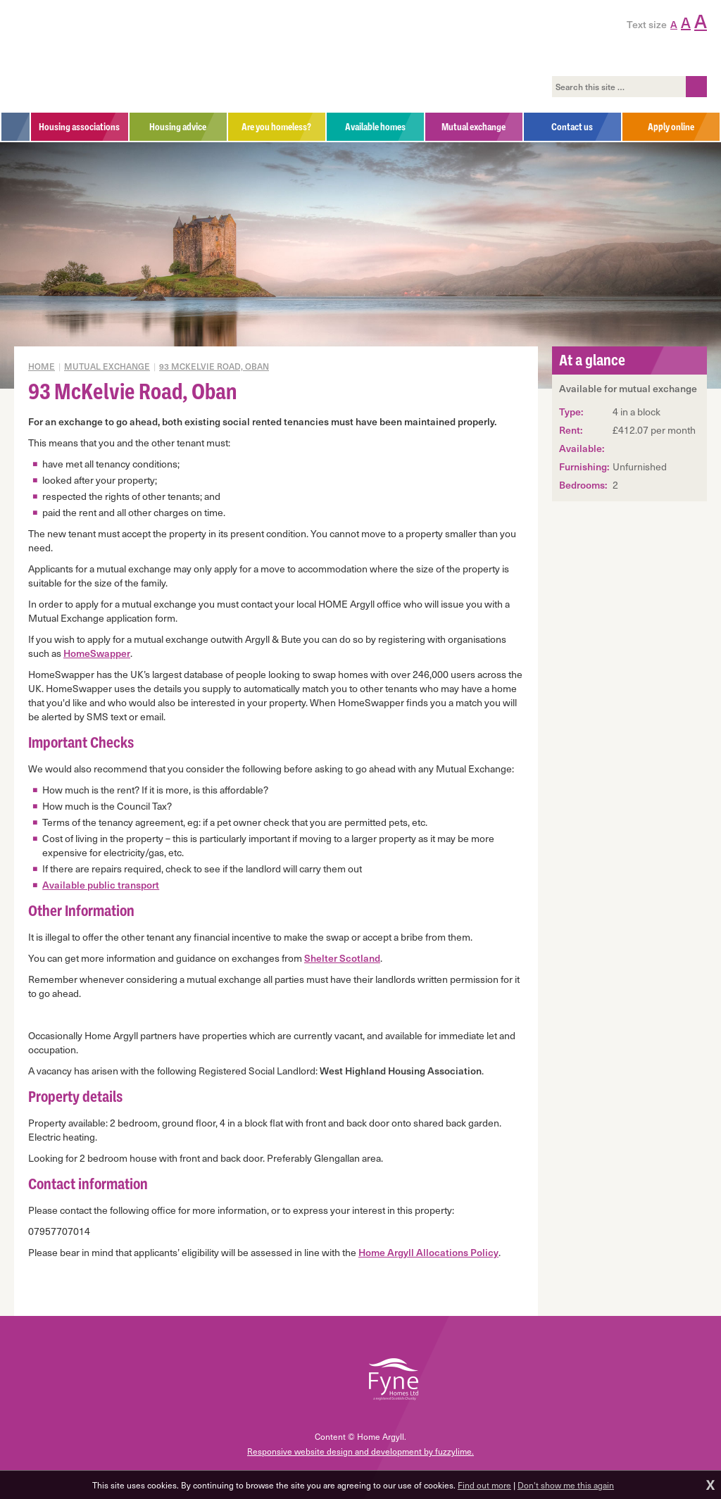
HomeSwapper (96, 653)
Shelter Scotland (342, 958)
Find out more (484, 1485)
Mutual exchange (107, 366)
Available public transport (100, 884)
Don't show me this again (566, 1485)
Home (41, 366)
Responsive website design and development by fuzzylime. (360, 1451)
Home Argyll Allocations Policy (428, 1252)
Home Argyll (111, 56)
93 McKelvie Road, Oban (214, 366)
